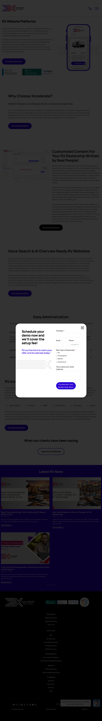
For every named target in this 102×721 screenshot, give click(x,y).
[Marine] (56, 358)
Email (58, 340)
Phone (71, 340)
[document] (51, 360)
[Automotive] (56, 362)
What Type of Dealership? (65, 350)
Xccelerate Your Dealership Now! (66, 385)
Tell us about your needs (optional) (65, 368)
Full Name (59, 331)
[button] (82, 328)
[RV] (56, 352)
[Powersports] (56, 355)
